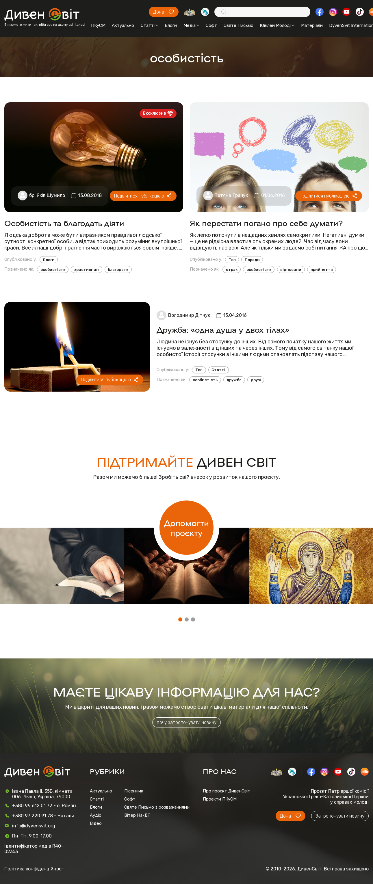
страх (231, 269)
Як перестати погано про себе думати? (266, 223)
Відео (96, 823)
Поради (252, 260)
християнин (86, 269)
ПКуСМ (98, 25)
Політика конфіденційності (35, 869)
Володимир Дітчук (189, 315)
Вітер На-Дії (137, 815)
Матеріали (312, 25)
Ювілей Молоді (277, 25)
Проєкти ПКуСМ (220, 799)
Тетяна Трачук (231, 195)
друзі (256, 380)
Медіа (191, 25)
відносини (290, 269)
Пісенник (133, 791)
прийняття (322, 269)
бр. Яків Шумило (47, 195)
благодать (118, 269)
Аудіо (95, 815)
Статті (149, 25)
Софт (211, 25)
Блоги (171, 25)
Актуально (123, 25)
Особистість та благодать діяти (64, 223)
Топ (232, 260)
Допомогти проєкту (186, 527)
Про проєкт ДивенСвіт (226, 791)
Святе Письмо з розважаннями (157, 807)
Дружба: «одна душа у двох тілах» (223, 329)
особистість (52, 269)
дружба (234, 380)
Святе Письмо (238, 25)
